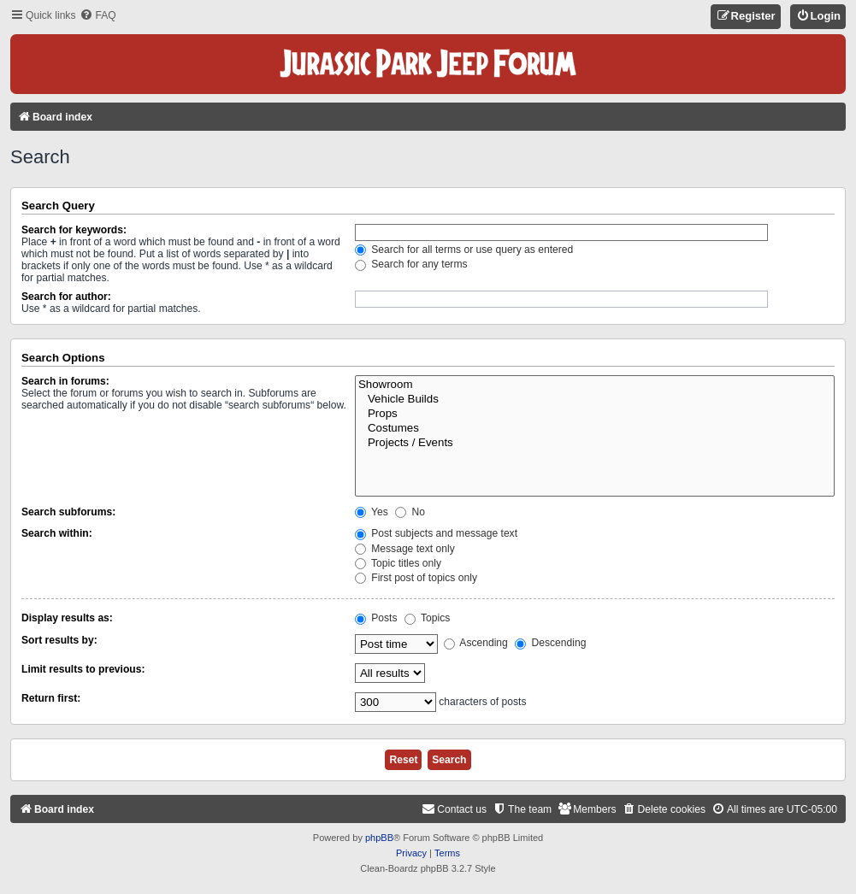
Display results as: (67, 618)
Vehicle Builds (595, 399)
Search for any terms (411, 264)
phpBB (379, 837)
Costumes (595, 428)
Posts (376, 618)
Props (595, 414)
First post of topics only (416, 578)
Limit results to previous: (83, 669)
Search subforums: (68, 512)
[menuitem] (97, 15)
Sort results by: (59, 640)
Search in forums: (65, 381)
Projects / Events (595, 443)
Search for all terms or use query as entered (464, 250)
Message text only (405, 549)
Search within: (56, 533)
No (410, 512)
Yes (371, 512)
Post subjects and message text (436, 533)
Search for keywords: (74, 230)
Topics (427, 618)
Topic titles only (398, 563)
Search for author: (66, 297)
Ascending (476, 643)
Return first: (50, 698)
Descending (550, 643)
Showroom (595, 385)
